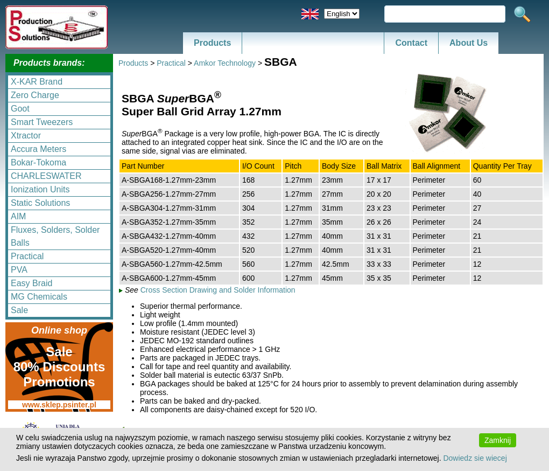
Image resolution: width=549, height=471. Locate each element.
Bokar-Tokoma (38, 162)
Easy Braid (31, 283)
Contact (411, 42)
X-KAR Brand (36, 81)
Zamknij (497, 440)
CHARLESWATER (46, 176)
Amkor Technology (225, 63)
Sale (19, 310)
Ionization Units (40, 189)
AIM (18, 216)
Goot (20, 108)
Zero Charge (35, 95)
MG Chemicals (39, 296)
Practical (27, 256)
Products (212, 42)
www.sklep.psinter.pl (59, 404)
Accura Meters (38, 149)
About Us (468, 42)
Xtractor (26, 135)
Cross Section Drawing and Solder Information (217, 290)
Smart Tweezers (42, 122)
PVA (19, 269)
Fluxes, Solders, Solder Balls (55, 236)
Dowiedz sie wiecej (474, 458)
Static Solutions (40, 202)
